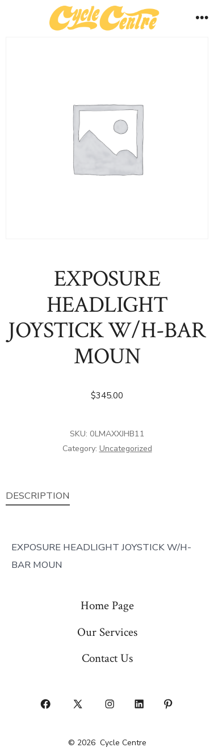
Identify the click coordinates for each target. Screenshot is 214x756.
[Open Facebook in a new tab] (46, 703)
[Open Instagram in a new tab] (110, 703)
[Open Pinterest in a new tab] (168, 703)
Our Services (107, 632)
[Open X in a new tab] (77, 703)
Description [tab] (38, 495)
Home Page (107, 605)
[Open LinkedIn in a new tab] (139, 703)
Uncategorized (125, 448)
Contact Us (107, 658)
